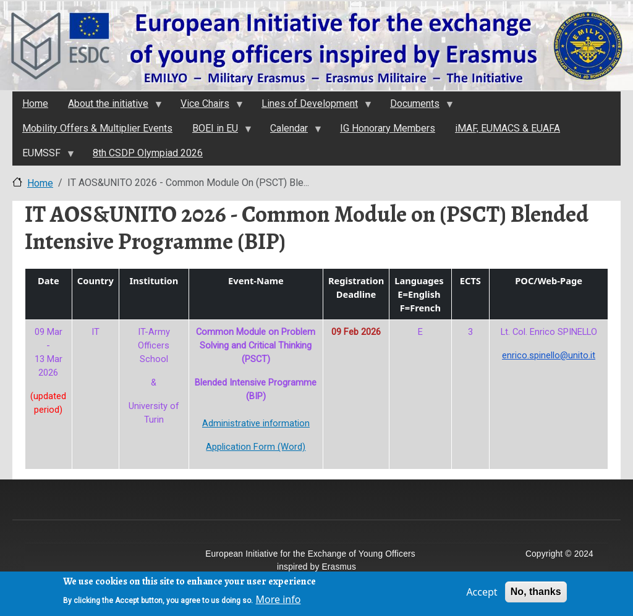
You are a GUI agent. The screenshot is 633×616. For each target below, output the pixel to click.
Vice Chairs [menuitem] (207, 107)
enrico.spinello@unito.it (548, 355)
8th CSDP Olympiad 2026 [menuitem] (148, 153)
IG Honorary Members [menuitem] (387, 128)
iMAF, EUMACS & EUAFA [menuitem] (507, 128)
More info (278, 602)
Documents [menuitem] (416, 107)
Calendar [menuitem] (290, 131)
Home (40, 183)
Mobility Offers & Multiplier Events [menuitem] (97, 128)
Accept (481, 595)
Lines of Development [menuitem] (312, 107)
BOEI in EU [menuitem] (217, 131)
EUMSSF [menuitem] (43, 156)
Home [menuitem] (35, 103)
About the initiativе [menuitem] (110, 107)
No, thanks (536, 595)
